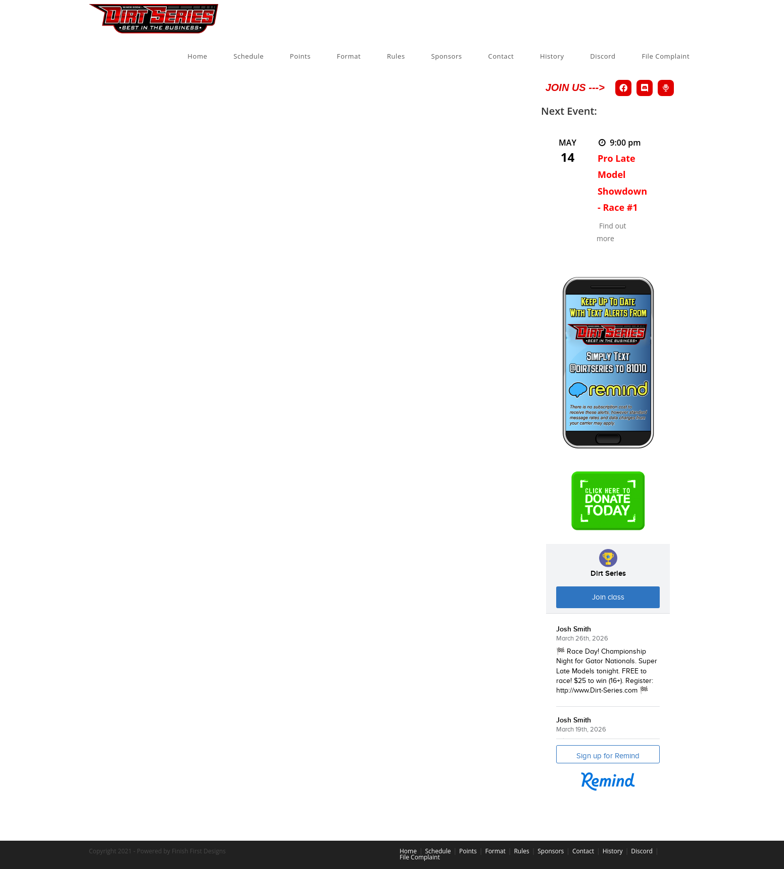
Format (495, 851)
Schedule (438, 851)
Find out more (611, 232)
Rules (521, 851)
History (613, 851)
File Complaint (420, 857)
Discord (642, 851)
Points (468, 851)
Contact (583, 851)
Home (408, 851)
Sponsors (550, 851)
